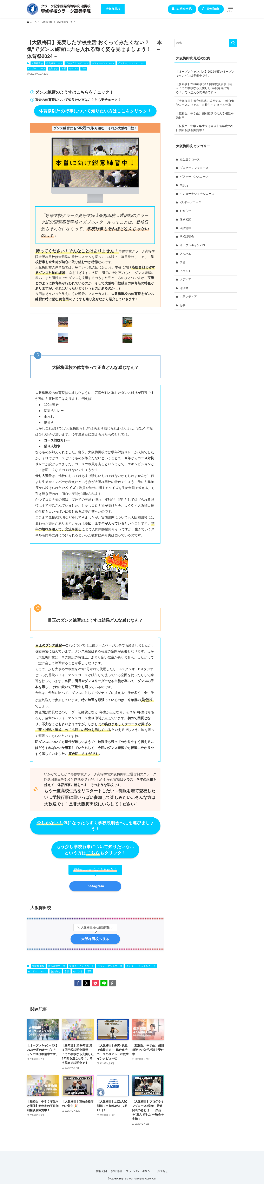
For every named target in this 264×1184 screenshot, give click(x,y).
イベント (73, 68)
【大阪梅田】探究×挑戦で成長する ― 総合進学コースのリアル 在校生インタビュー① (205, 103)
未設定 (184, 185)
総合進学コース (54, 63)
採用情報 (116, 1171)
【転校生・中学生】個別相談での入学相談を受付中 (205, 115)
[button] (77, 983)
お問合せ (162, 1171)
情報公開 (101, 1171)
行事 (84, 68)
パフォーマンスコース (103, 63)
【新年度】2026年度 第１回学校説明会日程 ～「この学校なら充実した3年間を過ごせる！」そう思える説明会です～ (205, 88)
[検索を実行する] (233, 43)
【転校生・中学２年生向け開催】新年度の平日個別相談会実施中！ (205, 128)
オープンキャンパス (193, 245)
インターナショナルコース (131, 63)
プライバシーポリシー (139, 1171)
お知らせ (53, 68)
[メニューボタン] (230, 9)
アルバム (185, 253)
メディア (185, 279)
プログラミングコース (77, 63)
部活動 (184, 288)
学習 (63, 68)
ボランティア (188, 296)
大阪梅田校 (37, 63)
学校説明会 (187, 236)
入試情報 (185, 228)
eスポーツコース (36, 68)
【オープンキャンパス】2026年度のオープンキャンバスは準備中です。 (205, 73)
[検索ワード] (205, 43)
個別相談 (185, 219)
